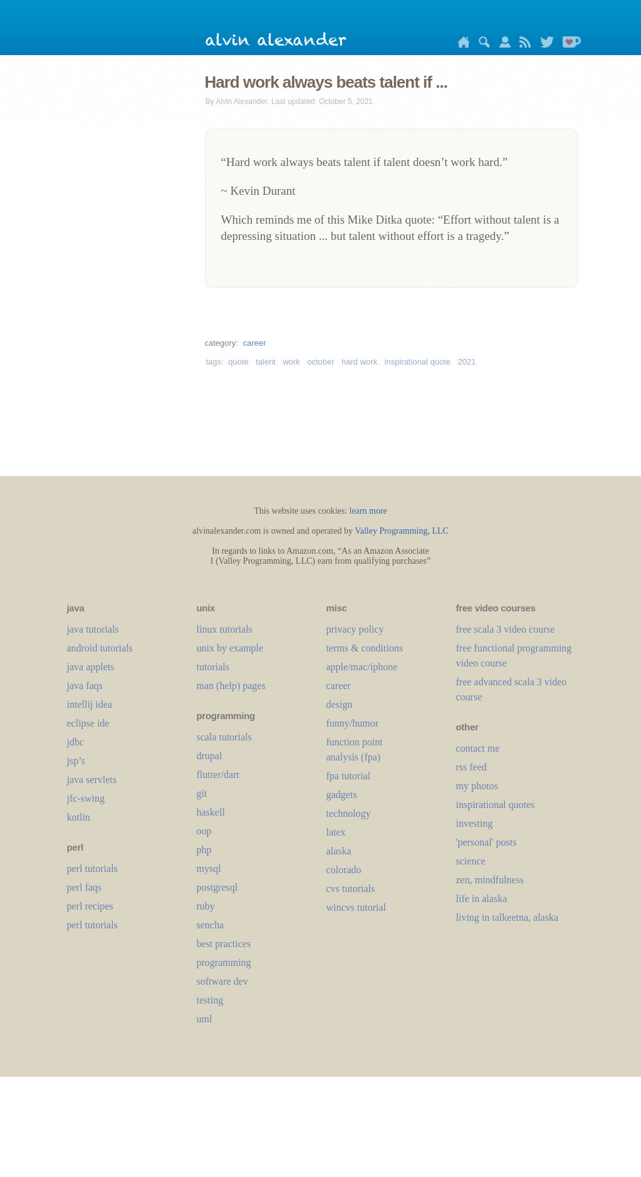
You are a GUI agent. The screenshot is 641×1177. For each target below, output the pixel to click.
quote (238, 361)
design (339, 704)
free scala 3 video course (505, 629)
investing (474, 823)
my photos (477, 785)
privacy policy (355, 629)
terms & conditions (365, 648)
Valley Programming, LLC (402, 531)
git (202, 793)
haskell (211, 812)
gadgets (341, 794)
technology (348, 813)
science (471, 861)
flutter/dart (218, 774)
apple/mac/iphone (362, 666)
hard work (359, 361)
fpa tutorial (348, 775)
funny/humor (352, 723)
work (291, 361)
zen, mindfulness (490, 879)
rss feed (471, 767)
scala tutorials (224, 737)
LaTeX (336, 832)
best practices (224, 943)
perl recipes (90, 906)
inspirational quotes (495, 804)
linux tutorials (225, 629)
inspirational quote (418, 361)
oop (204, 831)
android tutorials (100, 648)
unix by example (230, 648)
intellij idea (89, 704)
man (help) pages (231, 685)
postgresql (217, 887)
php (204, 849)
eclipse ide (88, 723)
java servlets (92, 779)
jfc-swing (86, 798)
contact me (478, 748)
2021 (467, 361)
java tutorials (93, 629)
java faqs (85, 685)
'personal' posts (486, 842)
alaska (339, 851)
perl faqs (84, 887)
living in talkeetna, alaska (507, 917)
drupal (209, 755)
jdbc (76, 742)
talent (266, 361)
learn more (368, 511)
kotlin (78, 817)
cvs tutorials (350, 888)
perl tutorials (92, 868)
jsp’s (76, 760)
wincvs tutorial (356, 907)
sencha (210, 925)
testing (210, 1000)
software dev (222, 981)
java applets (91, 666)
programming (224, 962)
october (320, 361)
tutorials (213, 666)
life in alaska (482, 898)
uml (204, 1019)
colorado (344, 869)
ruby (206, 906)
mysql (209, 868)
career (254, 343)
